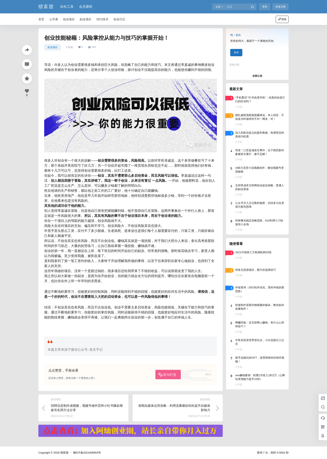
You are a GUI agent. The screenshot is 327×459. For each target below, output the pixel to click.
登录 (264, 6)
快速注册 (280, 6)
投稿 (282, 19)
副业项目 (53, 47)
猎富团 (63, 452)
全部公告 (257, 75)
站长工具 (67, 6)
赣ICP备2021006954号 (87, 452)
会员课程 (85, 6)
